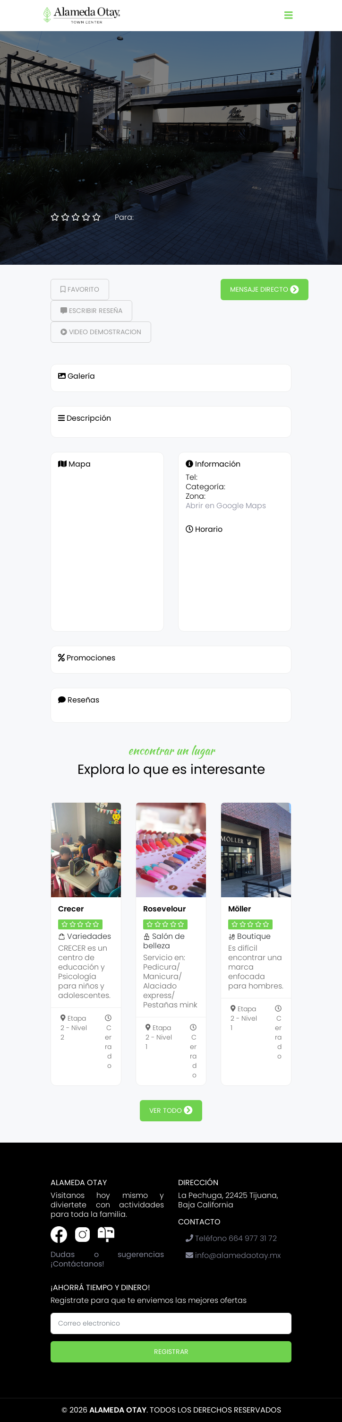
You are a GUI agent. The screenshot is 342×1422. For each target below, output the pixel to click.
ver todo (171, 1110)
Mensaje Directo (264, 289)
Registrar (171, 1351)
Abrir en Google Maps (226, 505)
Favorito (79, 289)
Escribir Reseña (91, 310)
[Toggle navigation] (288, 15)
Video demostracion (100, 332)
